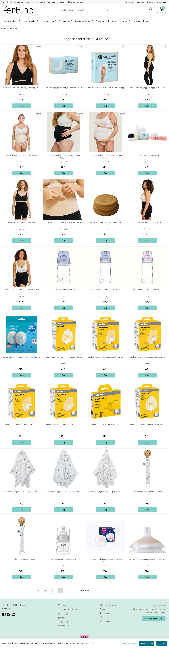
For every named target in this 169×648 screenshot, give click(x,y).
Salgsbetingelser (107, 621)
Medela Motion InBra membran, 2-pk (105, 424)
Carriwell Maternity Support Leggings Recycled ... (147, 88)
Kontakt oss (161, 2)
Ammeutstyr (65, 21)
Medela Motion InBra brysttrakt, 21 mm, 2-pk (21, 424)
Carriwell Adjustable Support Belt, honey (21, 155)
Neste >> (85, 590)
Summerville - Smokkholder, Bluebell (21, 559)
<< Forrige (41, 590)
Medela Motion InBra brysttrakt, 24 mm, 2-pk (63, 424)
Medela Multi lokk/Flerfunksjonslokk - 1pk (105, 222)
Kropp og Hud (102, 21)
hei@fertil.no (63, 626)
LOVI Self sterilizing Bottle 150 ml (63, 559)
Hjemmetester (29, 21)
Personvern (130, 2)
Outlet (114, 21)
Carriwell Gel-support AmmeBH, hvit (147, 222)
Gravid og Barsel (83, 21)
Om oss (150, 2)
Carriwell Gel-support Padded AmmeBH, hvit (21, 290)
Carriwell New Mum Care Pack (147, 155)
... (76, 590)
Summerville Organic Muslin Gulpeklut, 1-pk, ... (21, 492)
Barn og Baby (47, 21)
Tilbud (103, 609)
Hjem (3, 28)
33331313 (64, 622)
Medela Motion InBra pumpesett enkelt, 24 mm (147, 424)
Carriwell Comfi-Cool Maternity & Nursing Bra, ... (21, 88)
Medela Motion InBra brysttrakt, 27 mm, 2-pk (105, 357)
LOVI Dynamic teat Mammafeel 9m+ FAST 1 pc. (147, 559)
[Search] (84, 10)
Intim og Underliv (10, 21)
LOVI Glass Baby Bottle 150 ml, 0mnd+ (63, 290)
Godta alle (161, 643)
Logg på (140, 2)
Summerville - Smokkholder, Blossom (147, 492)
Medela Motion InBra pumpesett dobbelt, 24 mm (63, 357)
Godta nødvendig (146, 643)
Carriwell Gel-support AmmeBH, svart (21, 222)
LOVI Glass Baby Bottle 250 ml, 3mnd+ (105, 290)
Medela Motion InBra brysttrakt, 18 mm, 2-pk (147, 357)
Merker (124, 21)
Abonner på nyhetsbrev (154, 618)
